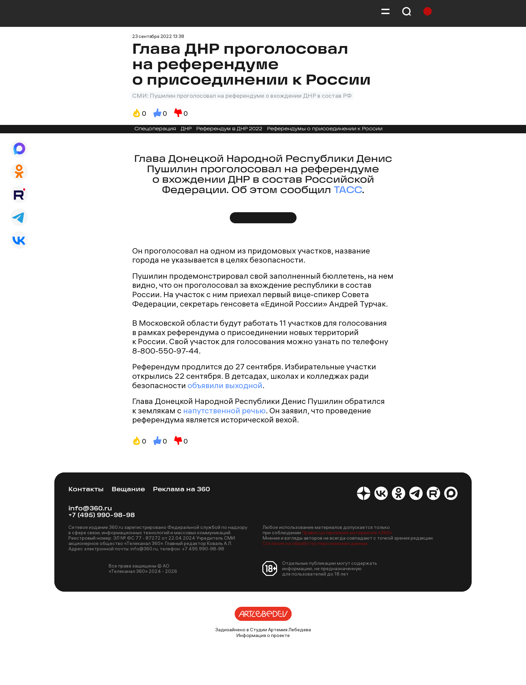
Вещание (128, 490)
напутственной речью (224, 410)
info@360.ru (90, 509)
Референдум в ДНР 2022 (229, 129)
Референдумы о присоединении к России (324, 129)
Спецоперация (155, 129)
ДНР (186, 129)
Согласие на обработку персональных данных (315, 543)
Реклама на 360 (181, 490)
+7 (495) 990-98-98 (101, 515)
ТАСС (348, 190)
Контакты (86, 490)
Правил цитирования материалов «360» (347, 533)
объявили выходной (225, 385)
